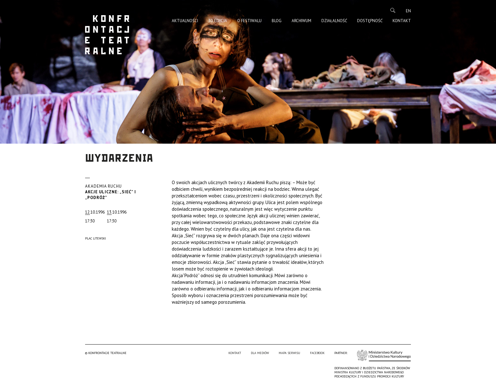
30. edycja (217, 20)
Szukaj (392, 10)
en (408, 11)
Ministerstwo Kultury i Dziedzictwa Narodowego (384, 355)
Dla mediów (260, 353)
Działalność (334, 20)
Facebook (317, 353)
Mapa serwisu (289, 353)
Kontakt (402, 20)
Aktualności (185, 20)
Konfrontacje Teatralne (107, 35)
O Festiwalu (249, 20)
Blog (277, 20)
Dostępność (369, 20)
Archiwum (301, 20)
